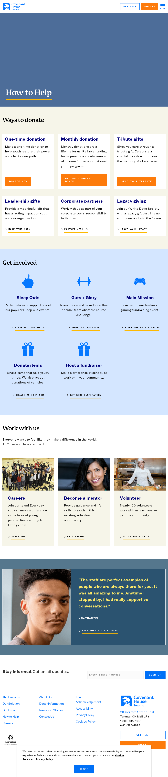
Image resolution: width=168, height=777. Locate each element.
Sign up (155, 675)
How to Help (10, 716)
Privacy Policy (85, 715)
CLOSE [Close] (84, 769)
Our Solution (11, 703)
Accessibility (84, 708)
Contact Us (46, 716)
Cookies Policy (85, 721)
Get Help (129, 6)
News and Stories (51, 710)
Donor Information (51, 703)
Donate (149, 6)
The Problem (11, 697)
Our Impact (9, 710)
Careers (7, 723)
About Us (45, 697)
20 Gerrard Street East (137, 712)
